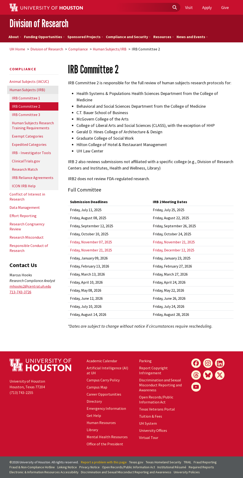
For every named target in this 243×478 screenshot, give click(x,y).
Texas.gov (136, 462)
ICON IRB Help (24, 185)
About (15, 37)
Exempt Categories (27, 136)
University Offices (153, 430)
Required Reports (201, 467)
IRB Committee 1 (26, 98)
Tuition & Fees (150, 416)
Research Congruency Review (26, 226)
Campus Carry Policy (103, 380)
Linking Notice (67, 467)
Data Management (24, 207)
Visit (189, 7)
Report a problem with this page (104, 462)
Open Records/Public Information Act (156, 399)
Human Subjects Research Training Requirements (33, 125)
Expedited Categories (29, 144)
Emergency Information (106, 408)
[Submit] (174, 7)
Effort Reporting (23, 215)
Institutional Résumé (171, 467)
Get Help (94, 415)
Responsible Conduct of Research (28, 248)
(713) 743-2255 (21, 392)
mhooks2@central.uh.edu (30, 286)
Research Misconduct (26, 237)
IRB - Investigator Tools (31, 152)
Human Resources (101, 422)
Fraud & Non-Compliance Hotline (32, 467)
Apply (207, 7)
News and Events (192, 37)
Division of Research (38, 23)
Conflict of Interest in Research (27, 196)
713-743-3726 (20, 292)
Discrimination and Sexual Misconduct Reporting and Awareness (160, 385)
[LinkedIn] (219, 363)
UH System (148, 423)
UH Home (17, 49)
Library (92, 429)
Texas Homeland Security (163, 462)
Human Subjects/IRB (109, 49)
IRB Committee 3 (26, 114)
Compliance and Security (128, 37)
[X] (219, 375)
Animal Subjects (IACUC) (29, 81)
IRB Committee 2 (26, 106)
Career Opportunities (104, 394)
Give (225, 7)
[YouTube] (196, 387)
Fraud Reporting (205, 462)
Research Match (25, 169)
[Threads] (196, 375)
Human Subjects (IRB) (27, 89)
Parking (145, 360)
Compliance (78, 49)
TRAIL (187, 462)
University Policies (187, 472)
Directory (94, 401)
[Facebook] (196, 363)
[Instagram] (208, 363)
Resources (163, 37)
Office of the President (105, 444)
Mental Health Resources (107, 436)
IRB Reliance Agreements (32, 177)
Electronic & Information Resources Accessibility (44, 472)
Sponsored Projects (85, 37)
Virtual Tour (148, 437)
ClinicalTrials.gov (26, 161)
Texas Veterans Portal (157, 409)
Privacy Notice (89, 467)
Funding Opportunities (44, 37)
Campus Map (97, 387)
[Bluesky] (208, 375)
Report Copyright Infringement (153, 370)
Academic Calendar (102, 360)
